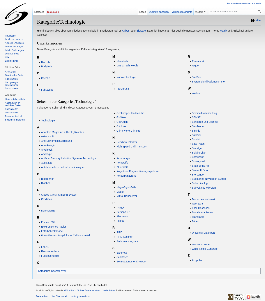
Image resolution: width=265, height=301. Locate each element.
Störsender (198, 174)
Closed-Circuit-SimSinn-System (59, 194)
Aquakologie (48, 145)
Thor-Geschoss (201, 208)
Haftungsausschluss (80, 296)
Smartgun (197, 148)
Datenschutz (42, 296)
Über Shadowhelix (59, 296)
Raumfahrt (198, 61)
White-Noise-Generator (205, 248)
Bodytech (46, 66)
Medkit (120, 191)
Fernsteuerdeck (50, 251)
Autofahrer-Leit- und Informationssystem (64, 167)
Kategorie (43, 270)
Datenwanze (48, 210)
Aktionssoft (47, 136)
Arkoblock (46, 149)
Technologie (48, 120)
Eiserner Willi (48, 222)
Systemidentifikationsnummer (209, 81)
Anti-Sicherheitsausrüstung (56, 140)
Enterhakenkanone (52, 231)
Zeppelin (197, 260)
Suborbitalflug (200, 183)
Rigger (195, 65)
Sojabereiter (199, 152)
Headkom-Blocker (126, 142)
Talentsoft (197, 203)
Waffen (196, 93)
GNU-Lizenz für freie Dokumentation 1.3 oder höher (89, 290)
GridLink (121, 126)
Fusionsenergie (50, 255)
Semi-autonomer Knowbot (131, 261)
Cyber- (126, 30)
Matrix (223, 30)
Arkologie (46, 154)
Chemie (45, 78)
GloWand (121, 117)
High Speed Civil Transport (131, 146)
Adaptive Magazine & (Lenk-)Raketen (62, 132)
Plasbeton (122, 216)
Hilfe (258, 20)
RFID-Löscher (124, 236)
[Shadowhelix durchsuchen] (235, 11)
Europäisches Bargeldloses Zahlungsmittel (65, 235)
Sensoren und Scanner (205, 121)
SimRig (196, 130)
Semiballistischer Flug (204, 113)
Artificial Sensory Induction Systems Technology (68, 158)
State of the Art (200, 165)
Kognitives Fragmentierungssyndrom (137, 171)
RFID (119, 232)
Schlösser (122, 257)
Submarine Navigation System (209, 178)
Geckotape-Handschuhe (130, 113)
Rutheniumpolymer (127, 241)
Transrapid (198, 216)
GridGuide (122, 121)
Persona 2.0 (123, 212)
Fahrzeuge (47, 89)
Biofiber (45, 183)
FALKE (45, 246)
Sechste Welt (58, 270)
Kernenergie (123, 158)
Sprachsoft (198, 156)
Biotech (45, 62)
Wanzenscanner (201, 244)
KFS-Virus (122, 166)
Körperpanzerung (126, 175)
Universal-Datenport (203, 232)
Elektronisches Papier (53, 226)
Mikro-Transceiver (126, 196)
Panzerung (122, 88)
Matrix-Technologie (127, 65)
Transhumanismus (202, 212)
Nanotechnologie (126, 77)
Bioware (141, 30)
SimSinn (197, 77)
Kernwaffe (122, 162)
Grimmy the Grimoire (128, 130)
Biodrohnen (47, 178)
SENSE (196, 117)
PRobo (120, 220)
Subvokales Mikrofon (204, 187)
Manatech (122, 61)
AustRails (46, 162)
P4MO (120, 207)
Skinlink (196, 139)
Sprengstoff (198, 161)
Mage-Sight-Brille (126, 187)
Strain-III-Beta (200, 170)
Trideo (195, 221)
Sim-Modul (198, 126)
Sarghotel (122, 252)
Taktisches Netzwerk (203, 199)
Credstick (46, 199)
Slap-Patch (198, 143)
